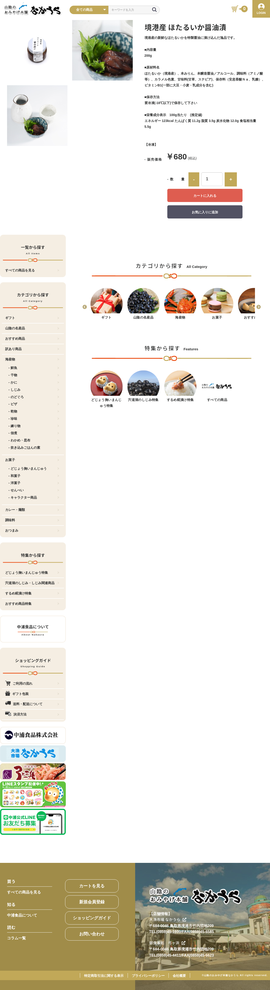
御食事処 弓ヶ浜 (167, 943)
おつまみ (32, 530)
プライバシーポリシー (148, 976)
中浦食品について (22, 915)
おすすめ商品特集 (32, 604)
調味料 (32, 520)
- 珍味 (33, 418)
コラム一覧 (16, 938)
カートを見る (92, 886)
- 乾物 (33, 411)
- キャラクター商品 (33, 497)
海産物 (32, 359)
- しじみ (33, 390)
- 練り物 (33, 426)
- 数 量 (176, 179)
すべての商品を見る (32, 270)
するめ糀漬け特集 (32, 593)
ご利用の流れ (32, 683)
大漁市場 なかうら (167, 919)
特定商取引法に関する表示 (104, 976)
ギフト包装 (32, 694)
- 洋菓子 (33, 483)
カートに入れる (204, 196)
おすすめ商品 (32, 338)
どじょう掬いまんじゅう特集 (32, 572)
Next (258, 307)
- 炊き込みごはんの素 (33, 447)
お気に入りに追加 (205, 212)
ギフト (32, 318)
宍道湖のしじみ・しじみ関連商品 (32, 583)
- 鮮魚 (33, 368)
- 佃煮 (33, 433)
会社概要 (179, 976)
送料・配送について (32, 704)
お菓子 (32, 460)
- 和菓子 (33, 476)
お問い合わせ (92, 934)
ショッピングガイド (92, 918)
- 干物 (33, 375)
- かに (33, 382)
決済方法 (32, 714)
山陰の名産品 (32, 328)
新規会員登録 (92, 902)
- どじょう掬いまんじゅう (33, 468)
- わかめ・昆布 (33, 440)
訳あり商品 (32, 349)
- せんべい (33, 490)
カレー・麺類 (32, 510)
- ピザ (33, 404)
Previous (84, 307)
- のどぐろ (33, 397)
